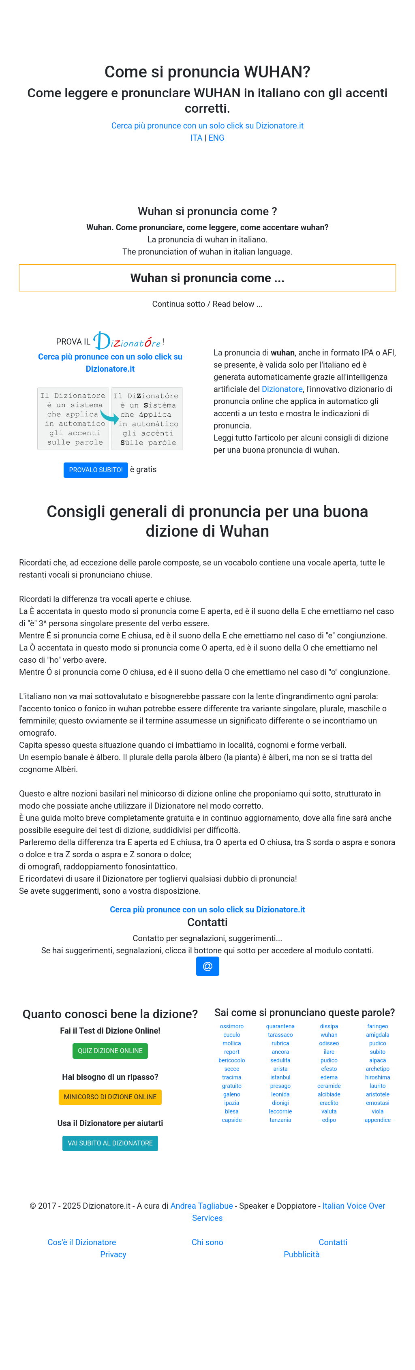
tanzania (280, 1120)
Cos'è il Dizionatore (82, 1242)
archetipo (378, 1069)
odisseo (329, 1043)
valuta (329, 1111)
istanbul (280, 1077)
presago (280, 1086)
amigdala (377, 1035)
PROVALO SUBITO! (95, 470)
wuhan (329, 1035)
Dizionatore (282, 389)
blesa (232, 1111)
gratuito (232, 1086)
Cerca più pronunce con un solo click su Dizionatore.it (207, 126)
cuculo (231, 1035)
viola (377, 1111)
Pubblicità (302, 1254)
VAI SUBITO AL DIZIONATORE (110, 1143)
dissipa (329, 1026)
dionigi (280, 1103)
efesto (329, 1069)
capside (232, 1120)
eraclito (329, 1103)
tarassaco (280, 1035)
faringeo (377, 1026)
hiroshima (377, 1077)
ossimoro (232, 1026)
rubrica (280, 1043)
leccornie (280, 1111)
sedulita (280, 1060)
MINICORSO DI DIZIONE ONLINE (110, 1097)
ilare (329, 1052)
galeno (231, 1094)
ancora (280, 1052)
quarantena (280, 1026)
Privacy (113, 1254)
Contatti (333, 1242)
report (232, 1052)
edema (329, 1077)
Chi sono (207, 1242)
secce (232, 1069)
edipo (329, 1120)
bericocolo (231, 1060)
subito (378, 1052)
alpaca (377, 1060)
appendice (378, 1120)
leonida (280, 1094)
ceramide (329, 1086)
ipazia (232, 1103)
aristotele (377, 1094)
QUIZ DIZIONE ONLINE (110, 1051)
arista (280, 1069)
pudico (377, 1043)
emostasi (377, 1103)
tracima (231, 1077)
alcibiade (329, 1094)
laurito (377, 1086)
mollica (231, 1043)
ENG (216, 138)
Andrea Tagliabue (201, 1206)
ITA (196, 138)
